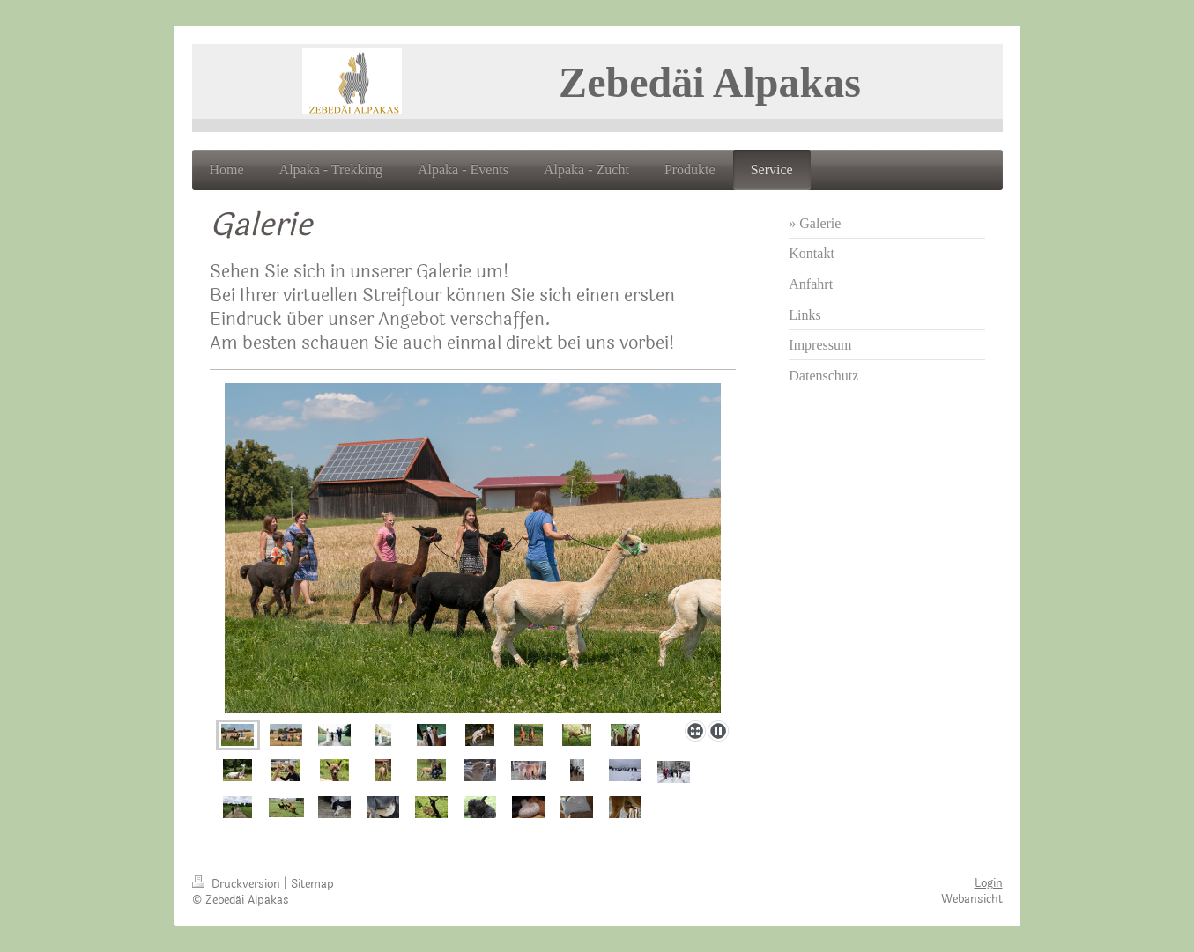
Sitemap (312, 884)
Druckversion (238, 884)
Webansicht (972, 899)
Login (989, 883)
